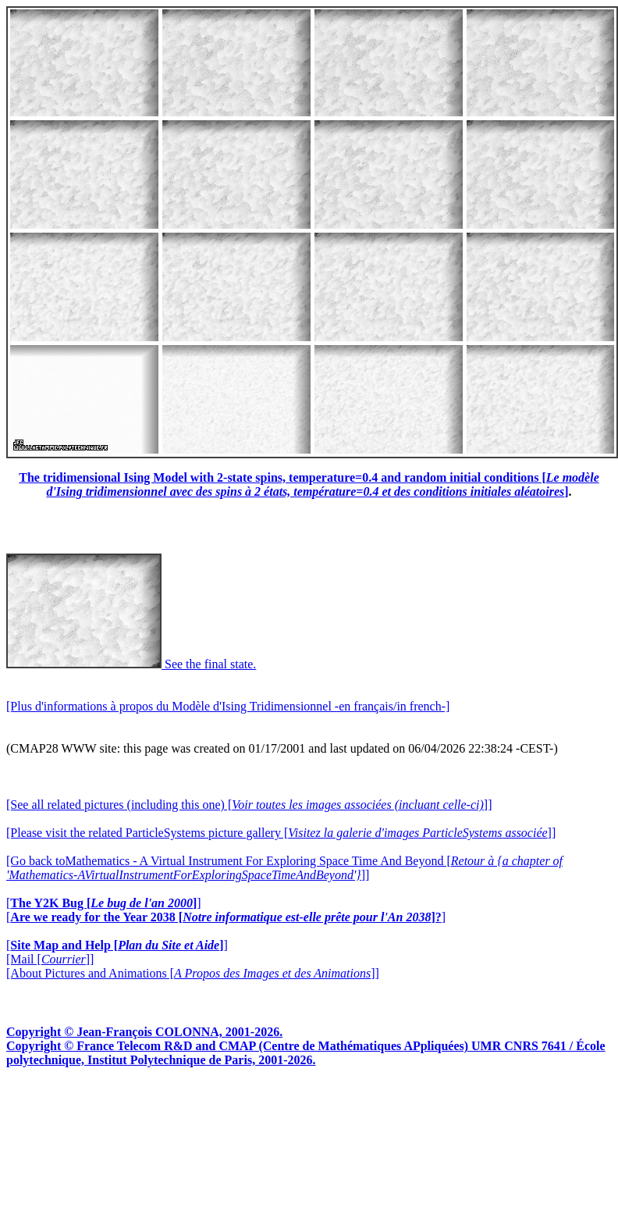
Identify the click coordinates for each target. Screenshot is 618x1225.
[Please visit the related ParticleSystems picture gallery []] (281, 832)
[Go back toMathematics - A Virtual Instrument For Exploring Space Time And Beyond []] (284, 867)
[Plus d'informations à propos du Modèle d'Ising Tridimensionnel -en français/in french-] (227, 706)
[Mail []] (50, 959)
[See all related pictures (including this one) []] (249, 804)
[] (103, 903)
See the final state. (131, 664)
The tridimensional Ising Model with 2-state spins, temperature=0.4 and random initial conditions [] (309, 484)
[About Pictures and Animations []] (192, 973)
